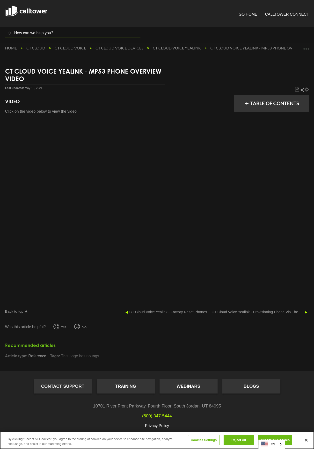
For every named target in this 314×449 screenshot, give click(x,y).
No (84, 327)
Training (125, 386)
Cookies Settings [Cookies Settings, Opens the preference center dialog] (204, 440)
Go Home (248, 14)
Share (302, 89)
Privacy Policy (157, 426)
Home (11, 48)
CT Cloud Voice (71, 48)
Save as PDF (297, 89)
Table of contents (274, 103)
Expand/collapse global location (306, 46)
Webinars (188, 386)
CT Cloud (36, 48)
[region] (157, 440)
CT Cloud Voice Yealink (177, 48)
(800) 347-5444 (157, 416)
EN (268, 444)
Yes (63, 327)
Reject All (239, 440)
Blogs (251, 386)
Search (10, 33)
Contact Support (62, 386)
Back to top (14, 311)
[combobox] (271, 444)
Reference (37, 356)
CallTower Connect (287, 14)
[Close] (306, 440)
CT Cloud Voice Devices (119, 48)
